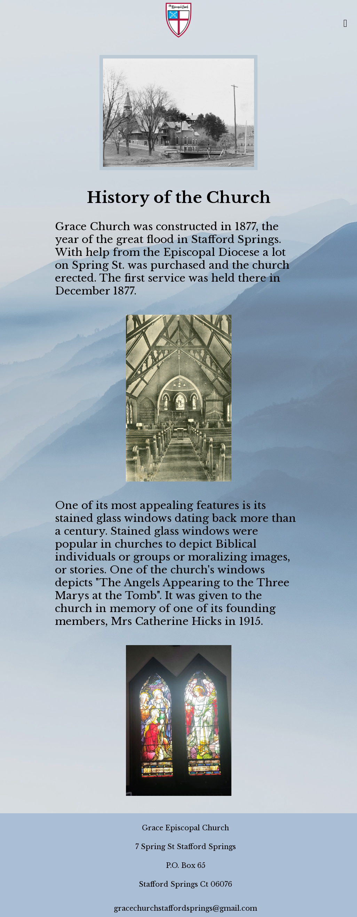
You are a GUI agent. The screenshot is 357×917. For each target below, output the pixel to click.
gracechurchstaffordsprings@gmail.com (185, 908)
